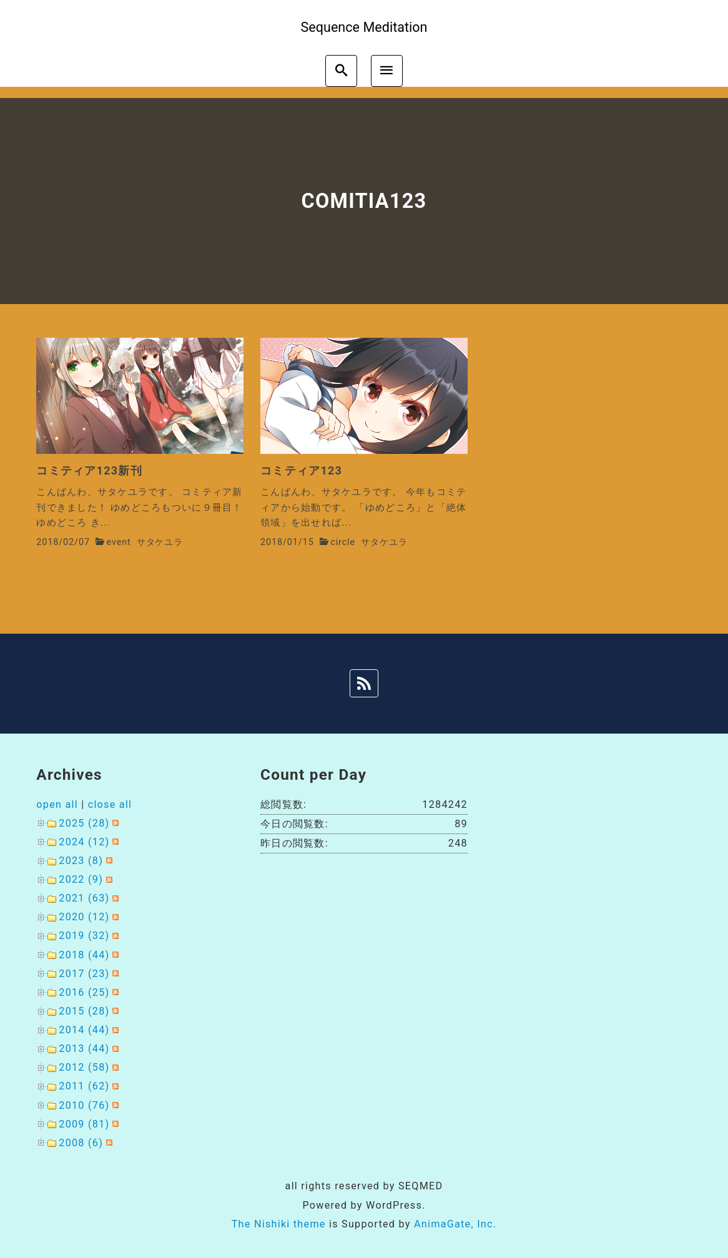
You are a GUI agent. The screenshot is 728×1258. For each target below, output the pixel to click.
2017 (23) (84, 974)
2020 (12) (84, 917)
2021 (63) (84, 898)
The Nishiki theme (279, 1224)
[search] (341, 71)
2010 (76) (84, 1105)
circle (342, 542)
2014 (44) (84, 1030)
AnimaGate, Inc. (455, 1224)
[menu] (387, 71)
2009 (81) (84, 1124)
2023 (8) (81, 861)
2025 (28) (84, 823)
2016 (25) (84, 992)
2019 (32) (84, 935)
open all (57, 804)
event (118, 542)
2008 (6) (81, 1143)
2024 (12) (84, 842)
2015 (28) (84, 1011)
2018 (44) (84, 955)
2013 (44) (84, 1048)
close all (110, 804)
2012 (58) (84, 1067)
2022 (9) (81, 879)
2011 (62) (84, 1086)
